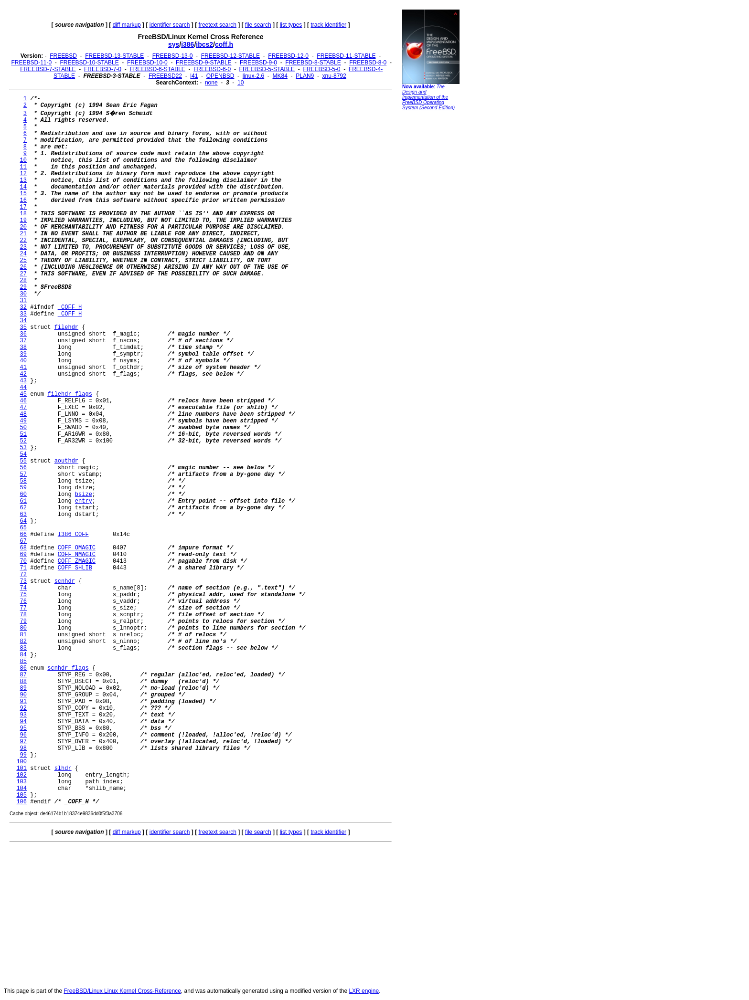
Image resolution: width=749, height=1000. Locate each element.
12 (23, 173)
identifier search (170, 24)
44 (23, 387)
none (211, 82)
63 (23, 514)
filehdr (66, 327)
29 (23, 287)
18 (23, 214)
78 (23, 614)
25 (23, 260)
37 (23, 340)
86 (23, 668)
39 (23, 354)
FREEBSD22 (165, 76)
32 (23, 307)
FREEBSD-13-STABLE (114, 56)
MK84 (280, 76)
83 (23, 648)
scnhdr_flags (67, 668)
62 (23, 508)
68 (23, 548)
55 (23, 461)
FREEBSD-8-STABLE (313, 62)
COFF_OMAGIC (77, 548)
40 (23, 361)
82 (23, 641)
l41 (194, 76)
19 (23, 220)
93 (23, 715)
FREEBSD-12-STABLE (230, 56)
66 (23, 534)
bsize (83, 494)
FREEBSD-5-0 (321, 69)
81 (23, 635)
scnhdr (64, 581)
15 (23, 193)
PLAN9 (305, 76)
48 (23, 414)
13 (23, 180)
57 (23, 474)
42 (23, 374)
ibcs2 (204, 44)
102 (21, 775)
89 (23, 688)
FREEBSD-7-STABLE (47, 69)
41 (23, 367)
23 (23, 247)
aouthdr (66, 461)
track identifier (328, 24)
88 (23, 681)
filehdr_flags (69, 394)
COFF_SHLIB (75, 568)
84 (23, 655)
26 (23, 267)
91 (23, 701)
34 (23, 320)
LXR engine (364, 991)
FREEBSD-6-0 (212, 69)
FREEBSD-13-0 (172, 56)
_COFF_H (70, 307)
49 (23, 421)
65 (23, 528)
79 (23, 621)
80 (23, 628)
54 (23, 454)
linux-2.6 (253, 76)
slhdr (63, 768)
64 (23, 521)
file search (258, 24)
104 (21, 788)
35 (23, 327)
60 (23, 494)
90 (23, 695)
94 (23, 721)
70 (23, 561)
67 (23, 541)
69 (23, 554)
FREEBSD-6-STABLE (157, 69)
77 (23, 608)
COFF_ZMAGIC (77, 561)
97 (23, 741)
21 (23, 234)
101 (21, 768)
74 (23, 588)
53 (23, 447)
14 (23, 187)
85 (23, 661)
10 (240, 82)
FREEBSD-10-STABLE (89, 62)
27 (23, 274)
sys (173, 44)
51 (23, 434)
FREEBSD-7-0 (102, 69)
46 (23, 401)
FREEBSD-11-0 (31, 62)
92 (23, 708)
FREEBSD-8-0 (367, 62)
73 (23, 581)
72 (23, 574)
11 (23, 167)
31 (23, 300)
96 (23, 735)
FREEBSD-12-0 (288, 56)
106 (21, 802)
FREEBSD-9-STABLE (203, 62)
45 (23, 394)
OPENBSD (220, 76)
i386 (187, 44)
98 (23, 748)
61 (23, 501)
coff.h (224, 44)
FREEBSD (63, 56)
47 (23, 407)
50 (23, 427)
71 (23, 568)
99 (23, 755)
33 (23, 314)
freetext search (217, 24)
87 (23, 675)
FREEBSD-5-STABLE (267, 69)
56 (23, 467)
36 (23, 334)
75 (23, 594)
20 (23, 227)
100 (21, 761)
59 (23, 487)
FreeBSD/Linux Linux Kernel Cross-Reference (122, 991)
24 (23, 254)
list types (291, 24)
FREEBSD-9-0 (258, 62)
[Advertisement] (431, 260)
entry (83, 501)
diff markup (127, 24)
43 (23, 381)
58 (23, 481)
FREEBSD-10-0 (147, 62)
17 (23, 207)
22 (23, 240)
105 (21, 795)
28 (23, 280)
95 (23, 728)
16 (23, 200)
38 (23, 347)
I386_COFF (73, 534)
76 (23, 601)
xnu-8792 (334, 76)
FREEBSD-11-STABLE (346, 56)
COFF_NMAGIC (77, 554)
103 (21, 782)
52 (23, 441)
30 (23, 294)
